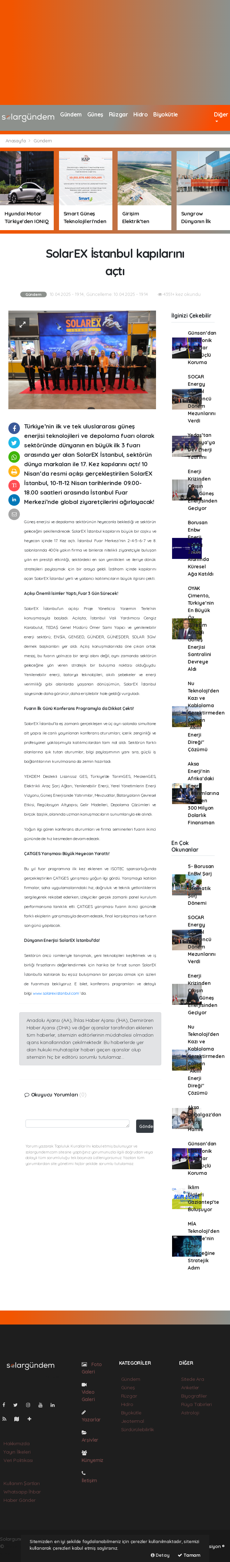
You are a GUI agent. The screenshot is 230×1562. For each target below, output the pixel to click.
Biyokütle (165, 114)
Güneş (95, 114)
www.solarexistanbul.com (56, 993)
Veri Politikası (18, 1460)
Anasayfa (16, 140)
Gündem (71, 114)
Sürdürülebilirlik (137, 1429)
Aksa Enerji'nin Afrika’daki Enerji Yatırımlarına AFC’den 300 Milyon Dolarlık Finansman (203, 793)
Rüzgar (118, 114)
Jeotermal (132, 1421)
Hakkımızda (16, 1443)
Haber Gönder (19, 1500)
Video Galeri (88, 1392)
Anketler (190, 1387)
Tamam (189, 1555)
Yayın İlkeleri (16, 1452)
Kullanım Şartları (21, 1483)
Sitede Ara (192, 1379)
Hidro (140, 114)
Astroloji (190, 1413)
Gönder (146, 1126)
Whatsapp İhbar (21, 1492)
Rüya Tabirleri (196, 1404)
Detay (160, 1555)
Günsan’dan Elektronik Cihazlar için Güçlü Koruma (202, 347)
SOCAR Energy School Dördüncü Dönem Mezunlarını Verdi (202, 399)
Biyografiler (194, 1396)
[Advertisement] (115, 52)
